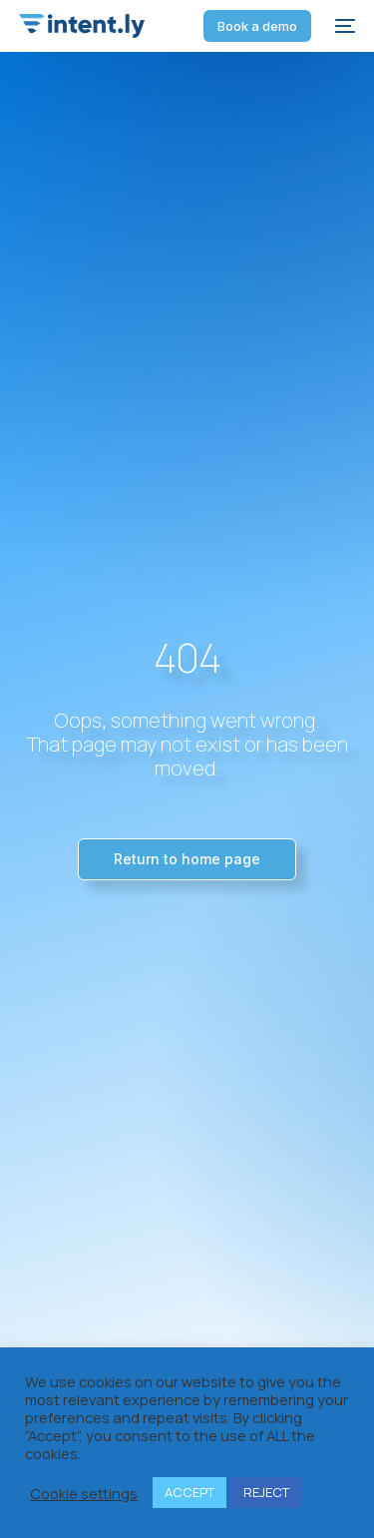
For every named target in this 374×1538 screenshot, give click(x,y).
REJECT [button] (266, 1492)
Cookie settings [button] (84, 1493)
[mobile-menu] (343, 26)
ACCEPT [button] (189, 1492)
